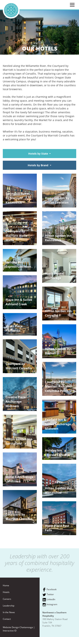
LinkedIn (48, 599)
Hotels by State (38, 153)
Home (6, 585)
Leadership (8, 605)
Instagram (49, 604)
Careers (7, 599)
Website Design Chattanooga (18, 627)
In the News (9, 612)
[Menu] (72, 4)
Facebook (49, 589)
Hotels (6, 592)
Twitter (48, 594)
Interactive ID (10, 630)
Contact (7, 619)
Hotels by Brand (38, 165)
